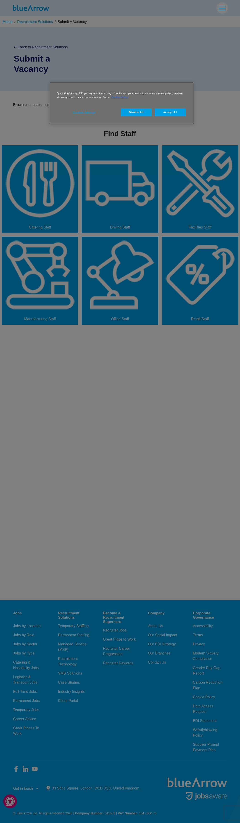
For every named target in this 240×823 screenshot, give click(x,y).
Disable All (136, 112)
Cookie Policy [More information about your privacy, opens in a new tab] (119, 97)
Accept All (170, 112)
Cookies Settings (84, 112)
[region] (122, 103)
